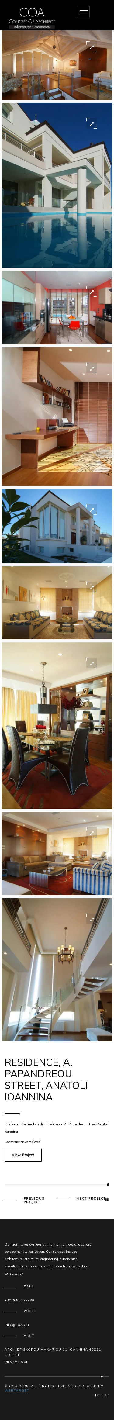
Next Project (91, 1199)
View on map (16, 1362)
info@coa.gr (17, 1325)
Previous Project (34, 1200)
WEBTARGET (17, 1390)
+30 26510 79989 (19, 1300)
